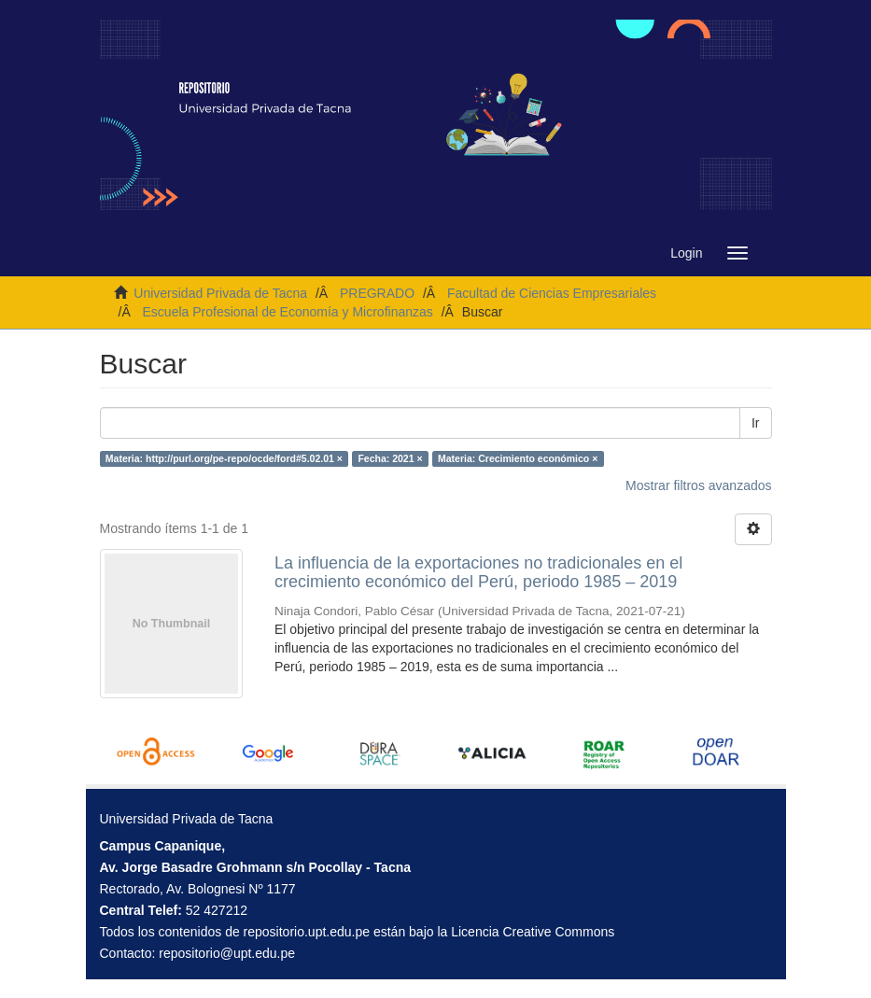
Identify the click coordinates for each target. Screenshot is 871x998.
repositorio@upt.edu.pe (227, 953)
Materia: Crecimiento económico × (517, 458)
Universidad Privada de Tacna (220, 293)
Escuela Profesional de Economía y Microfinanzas (288, 311)
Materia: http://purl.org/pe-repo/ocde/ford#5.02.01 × (224, 458)
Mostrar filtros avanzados (698, 485)
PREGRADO (377, 293)
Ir (756, 422)
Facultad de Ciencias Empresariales (551, 293)
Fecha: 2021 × (390, 458)
